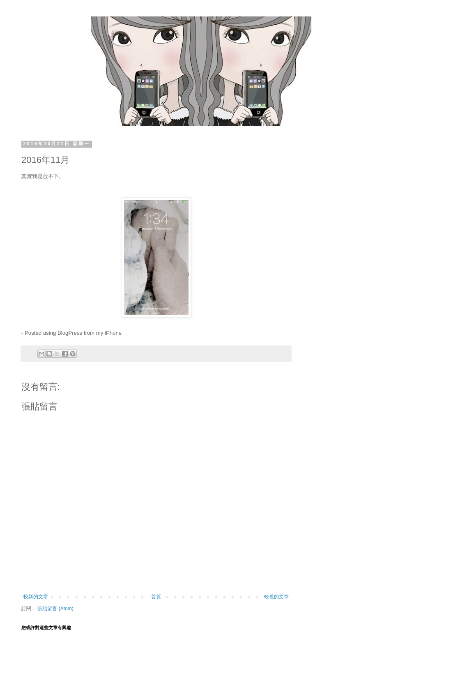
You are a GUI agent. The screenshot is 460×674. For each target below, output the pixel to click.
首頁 (156, 597)
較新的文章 (35, 597)
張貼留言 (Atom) (55, 608)
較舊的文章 (276, 597)
